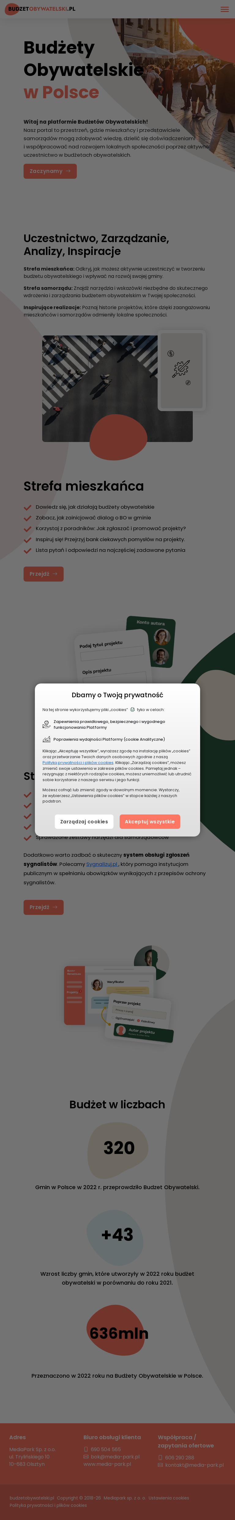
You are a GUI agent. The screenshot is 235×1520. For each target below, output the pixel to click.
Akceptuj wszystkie (152, 821)
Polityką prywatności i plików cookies (78, 762)
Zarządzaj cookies (80, 821)
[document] (117, 760)
